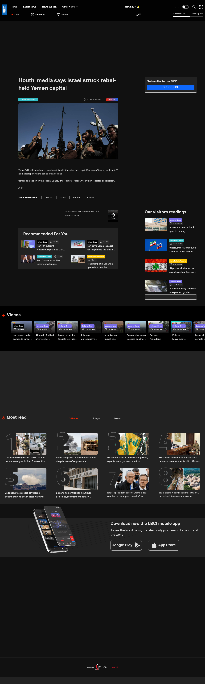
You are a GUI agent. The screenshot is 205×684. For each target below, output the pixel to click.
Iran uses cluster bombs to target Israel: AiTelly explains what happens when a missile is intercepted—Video (21, 335)
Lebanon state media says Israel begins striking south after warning (25, 491)
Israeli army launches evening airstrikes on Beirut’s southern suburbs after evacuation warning (113, 335)
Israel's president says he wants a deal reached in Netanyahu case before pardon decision (127, 491)
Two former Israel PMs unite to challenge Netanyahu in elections (48, 262)
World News (42, 242)
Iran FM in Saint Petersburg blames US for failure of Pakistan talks (51, 248)
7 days (96, 416)
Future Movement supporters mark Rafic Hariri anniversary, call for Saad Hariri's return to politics (181, 335)
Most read (17, 415)
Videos (14, 313)
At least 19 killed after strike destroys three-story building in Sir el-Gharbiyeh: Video (44, 335)
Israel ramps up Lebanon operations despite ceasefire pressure (100, 265)
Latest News (29, 7)
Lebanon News (175, 220)
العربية (137, 14)
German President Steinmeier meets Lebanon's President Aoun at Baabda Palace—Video (158, 335)
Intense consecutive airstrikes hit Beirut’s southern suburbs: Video (90, 335)
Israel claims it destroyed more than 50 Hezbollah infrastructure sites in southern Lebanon (179, 491)
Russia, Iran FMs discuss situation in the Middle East (182, 249)
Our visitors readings (165, 212)
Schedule (38, 14)
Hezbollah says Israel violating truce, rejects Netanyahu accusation (126, 456)
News (14, 7)
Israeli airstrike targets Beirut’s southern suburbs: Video (67, 335)
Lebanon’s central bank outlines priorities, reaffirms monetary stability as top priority (75, 491)
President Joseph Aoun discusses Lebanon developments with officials (178, 456)
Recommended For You (45, 234)
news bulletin (49, 7)
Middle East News (44, 256)
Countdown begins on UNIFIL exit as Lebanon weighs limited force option (24, 456)
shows (62, 14)
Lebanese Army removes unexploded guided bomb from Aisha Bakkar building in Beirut (183, 289)
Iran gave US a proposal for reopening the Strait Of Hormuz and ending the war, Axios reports (101, 248)
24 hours (73, 416)
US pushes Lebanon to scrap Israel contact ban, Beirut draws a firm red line (183, 269)
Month (117, 416)
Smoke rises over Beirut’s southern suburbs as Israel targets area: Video (136, 335)
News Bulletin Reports (96, 256)
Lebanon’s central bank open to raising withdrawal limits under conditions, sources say (182, 229)
